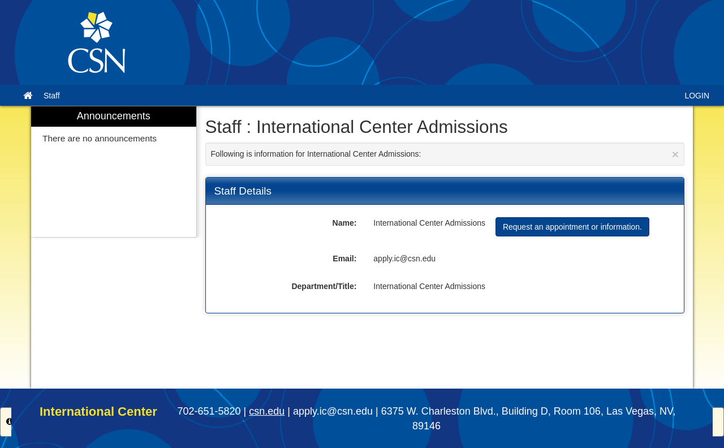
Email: (344, 258)
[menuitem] (113, 171)
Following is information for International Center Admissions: (445, 154)
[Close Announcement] (675, 154)
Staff (52, 95)
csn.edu (267, 411)
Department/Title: (323, 286)
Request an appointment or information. (572, 226)
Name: (345, 222)
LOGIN (696, 95)
